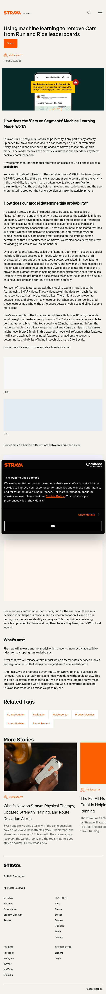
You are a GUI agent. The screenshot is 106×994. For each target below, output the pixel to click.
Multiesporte (60, 714)
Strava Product (41, 723)
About (58, 903)
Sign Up (59, 952)
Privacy (59, 937)
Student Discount (13, 914)
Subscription (10, 909)
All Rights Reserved (14, 887)
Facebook (9, 952)
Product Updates (84, 714)
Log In (58, 958)
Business (59, 925)
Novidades (39, 714)
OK (53, 525)
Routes (7, 920)
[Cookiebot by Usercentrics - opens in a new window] (86, 465)
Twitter (7, 963)
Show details (86, 514)
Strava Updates (16, 714)
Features (8, 903)
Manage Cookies (93, 989)
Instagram (9, 958)
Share (10, 43)
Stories (58, 914)
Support (59, 920)
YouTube (8, 969)
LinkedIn (8, 975)
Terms (58, 931)
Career (58, 909)
